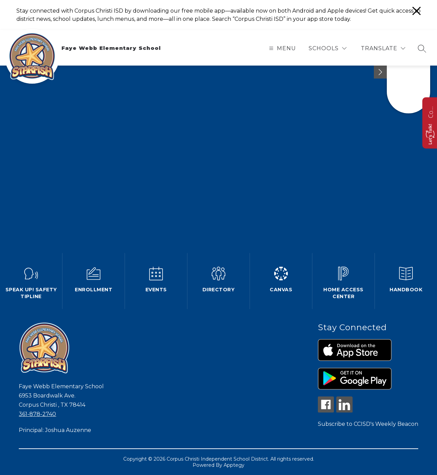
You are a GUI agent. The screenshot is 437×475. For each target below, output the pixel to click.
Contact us (430, 111)
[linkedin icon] (344, 410)
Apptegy (234, 465)
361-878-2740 (37, 414)
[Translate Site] (383, 48)
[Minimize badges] (380, 72)
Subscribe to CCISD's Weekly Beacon (368, 424)
